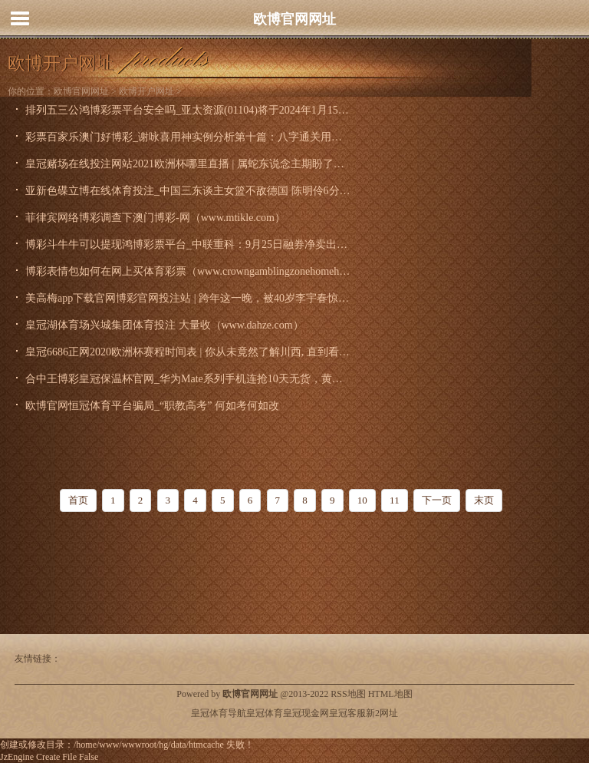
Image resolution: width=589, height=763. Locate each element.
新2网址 (382, 713)
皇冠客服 (347, 713)
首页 (78, 500)
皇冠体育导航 (218, 713)
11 (395, 500)
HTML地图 (390, 694)
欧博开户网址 (146, 91)
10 (362, 500)
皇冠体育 (264, 713)
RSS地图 (348, 694)
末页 (484, 500)
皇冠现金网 (306, 713)
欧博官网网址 (294, 19)
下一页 (437, 500)
